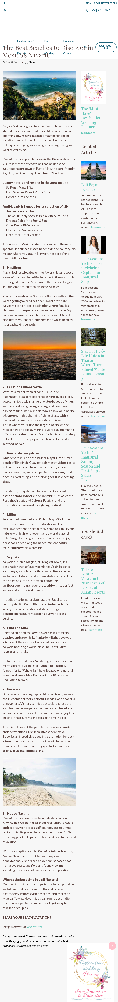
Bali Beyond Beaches (91, 173)
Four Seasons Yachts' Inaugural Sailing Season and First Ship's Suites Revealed (92, 450)
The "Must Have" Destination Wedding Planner (91, 104)
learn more (88, 119)
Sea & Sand (11, 48)
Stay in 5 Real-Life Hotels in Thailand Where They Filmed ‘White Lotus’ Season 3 (93, 351)
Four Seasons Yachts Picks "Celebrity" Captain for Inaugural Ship (92, 256)
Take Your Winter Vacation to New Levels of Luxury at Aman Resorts (93, 567)
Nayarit (31, 48)
